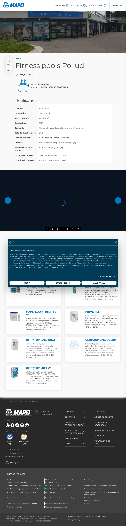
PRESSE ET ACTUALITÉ (104, 430)
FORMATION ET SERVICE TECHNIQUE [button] (74, 431)
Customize (63, 283)
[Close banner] (116, 242)
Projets (21, 401)
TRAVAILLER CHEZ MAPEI (102, 442)
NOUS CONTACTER (102, 436)
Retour (20, 58)
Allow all (99, 283)
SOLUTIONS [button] (70, 417)
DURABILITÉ (99, 412)
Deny (27, 283)
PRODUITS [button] (69, 412)
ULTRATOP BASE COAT (40, 339)
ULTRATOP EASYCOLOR (100, 339)
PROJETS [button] (69, 444)
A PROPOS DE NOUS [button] (103, 417)
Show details (106, 276)
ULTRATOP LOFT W (38, 368)
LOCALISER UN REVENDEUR (101, 423)
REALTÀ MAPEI (71, 438)
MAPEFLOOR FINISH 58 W (41, 313)
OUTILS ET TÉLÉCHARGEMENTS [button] (74, 423)
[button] (8, 200)
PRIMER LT (92, 311)
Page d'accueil (11, 401)
